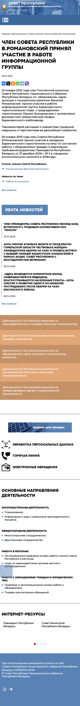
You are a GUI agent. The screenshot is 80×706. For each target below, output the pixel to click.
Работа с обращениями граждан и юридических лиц (37, 579)
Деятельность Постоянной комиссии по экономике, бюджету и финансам (38, 337)
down (6, 571)
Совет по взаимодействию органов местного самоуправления (32, 565)
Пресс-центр (35, 34)
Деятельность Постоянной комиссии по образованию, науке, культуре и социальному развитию (34, 354)
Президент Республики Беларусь (18, 625)
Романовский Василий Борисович (27, 168)
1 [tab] (35, 644)
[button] (5, 20)
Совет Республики (35, 4)
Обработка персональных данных (38, 444)
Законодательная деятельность (25, 507)
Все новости (9, 190)
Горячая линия (21, 456)
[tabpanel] (21, 625)
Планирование (13, 512)
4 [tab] (45, 644)
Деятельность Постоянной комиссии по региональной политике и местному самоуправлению (30, 372)
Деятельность (19, 34)
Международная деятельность (24, 530)
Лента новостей (52, 34)
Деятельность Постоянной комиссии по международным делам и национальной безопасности (30, 390)
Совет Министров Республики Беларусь (56, 625)
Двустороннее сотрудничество (23, 540)
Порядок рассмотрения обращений (26, 592)
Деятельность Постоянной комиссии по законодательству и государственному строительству (40, 322)
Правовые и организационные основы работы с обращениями (34, 586)
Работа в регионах (17, 181)
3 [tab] (42, 644)
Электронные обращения (29, 467)
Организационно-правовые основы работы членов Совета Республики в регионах (40, 557)
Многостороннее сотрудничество (25, 535)
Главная (6, 34)
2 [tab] (38, 644)
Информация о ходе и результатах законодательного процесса (37, 518)
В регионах (69, 34)
